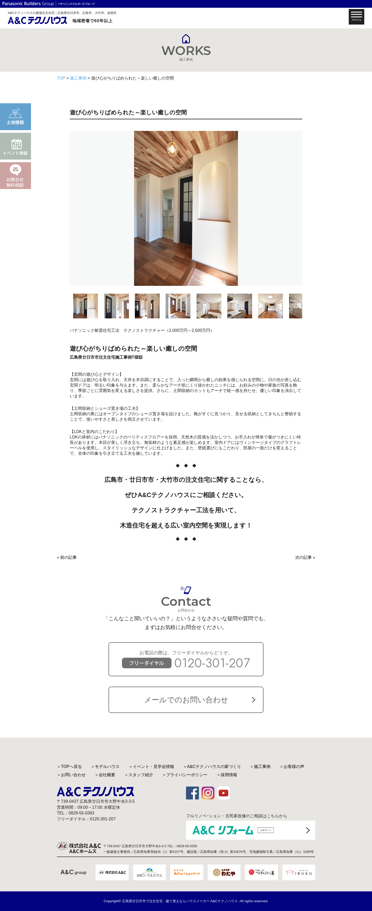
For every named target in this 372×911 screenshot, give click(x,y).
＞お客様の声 (292, 766)
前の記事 (68, 557)
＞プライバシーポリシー (184, 775)
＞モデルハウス (105, 766)
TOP (61, 78)
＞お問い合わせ (71, 775)
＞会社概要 (105, 775)
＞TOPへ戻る (69, 766)
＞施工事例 (260, 766)
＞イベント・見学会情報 (151, 766)
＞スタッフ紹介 (138, 775)
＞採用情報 (226, 775)
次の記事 (303, 557)
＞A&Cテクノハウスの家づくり (212, 766)
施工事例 (78, 78)
